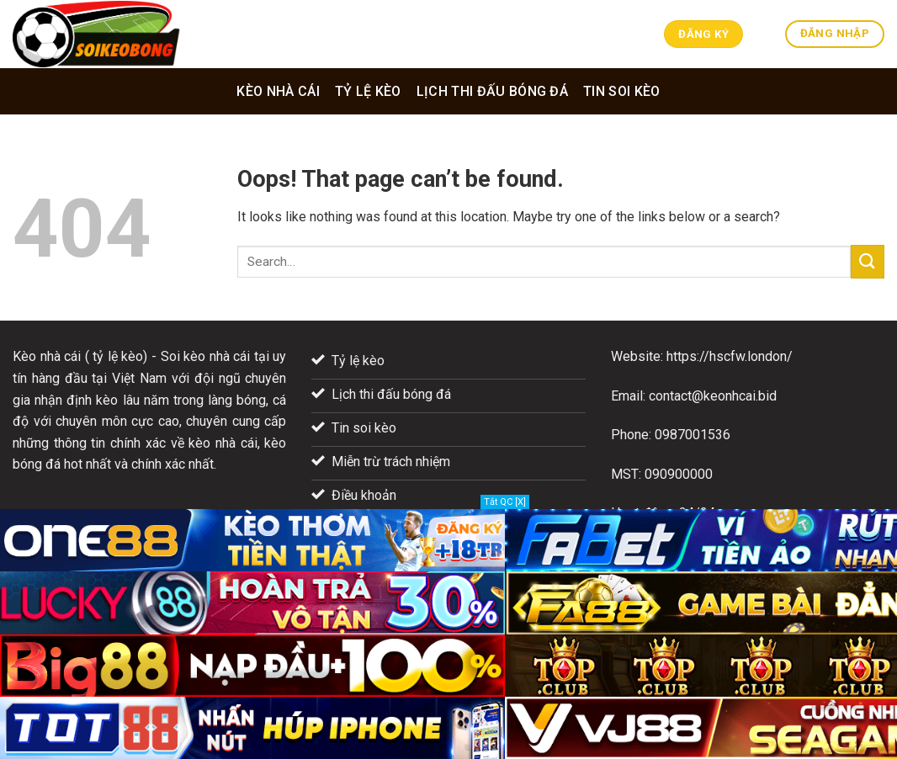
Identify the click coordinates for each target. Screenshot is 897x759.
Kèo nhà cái (278, 91)
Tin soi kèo (622, 91)
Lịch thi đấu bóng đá (492, 91)
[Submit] (867, 261)
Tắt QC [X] (505, 501)
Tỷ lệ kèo (368, 91)
